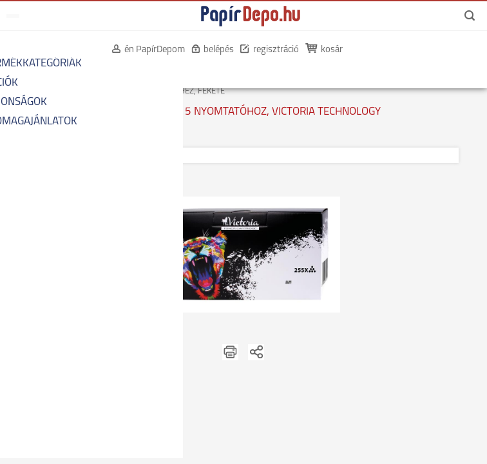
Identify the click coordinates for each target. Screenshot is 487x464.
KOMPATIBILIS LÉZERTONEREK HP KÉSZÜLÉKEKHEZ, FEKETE (117, 91)
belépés (212, 50)
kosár (325, 50)
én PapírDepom (148, 50)
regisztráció (269, 50)
